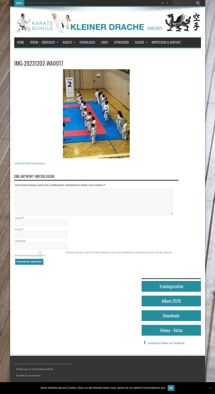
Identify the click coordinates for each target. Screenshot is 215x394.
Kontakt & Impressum (28, 375)
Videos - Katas (171, 330)
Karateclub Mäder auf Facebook (163, 343)
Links (104, 42)
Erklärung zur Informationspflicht (34, 369)
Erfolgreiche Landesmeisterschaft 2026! (47, 3)
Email (18, 229)
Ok (171, 387)
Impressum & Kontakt (166, 42)
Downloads (87, 42)
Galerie (141, 42)
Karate (69, 42)
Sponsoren (121, 42)
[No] (210, 388)
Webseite (20, 241)
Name (18, 218)
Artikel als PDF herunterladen (30, 163)
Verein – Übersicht (44, 42)
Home (20, 42)
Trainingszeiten (171, 286)
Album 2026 (171, 301)
